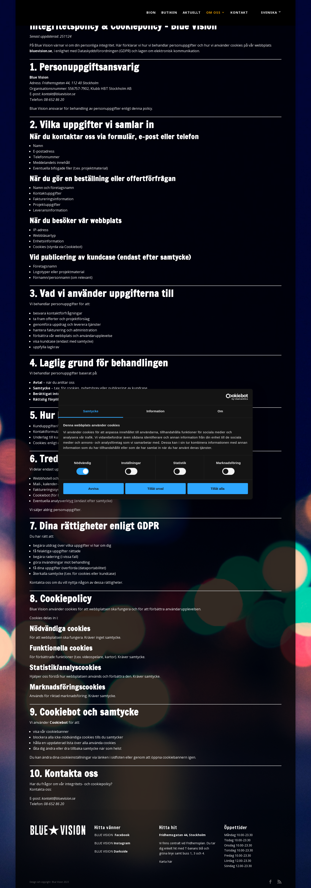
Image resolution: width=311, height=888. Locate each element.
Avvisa (93, 488)
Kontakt (239, 13)
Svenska (269, 12)
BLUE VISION (112, 835)
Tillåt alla (218, 488)
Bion (151, 13)
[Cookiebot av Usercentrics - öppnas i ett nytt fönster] (229, 397)
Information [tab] (155, 411)
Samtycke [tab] (90, 411)
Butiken (169, 13)
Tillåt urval (156, 488)
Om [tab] (220, 411)
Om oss (213, 13)
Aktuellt (192, 13)
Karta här (165, 861)
